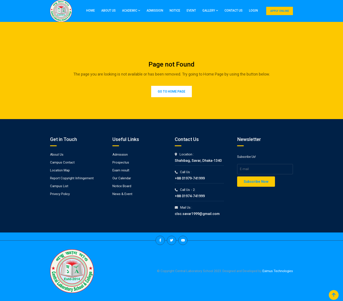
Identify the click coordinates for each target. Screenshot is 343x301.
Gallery (208, 10)
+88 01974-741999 (190, 196)
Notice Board (121, 186)
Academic (129, 10)
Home (90, 10)
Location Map (60, 170)
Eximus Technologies (277, 271)
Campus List (59, 186)
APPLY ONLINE (279, 10)
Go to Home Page (171, 91)
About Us (108, 10)
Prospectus (120, 162)
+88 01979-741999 (190, 178)
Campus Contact (62, 162)
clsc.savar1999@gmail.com (197, 214)
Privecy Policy (60, 194)
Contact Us (233, 10)
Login (253, 10)
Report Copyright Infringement (72, 178)
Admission (155, 10)
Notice (175, 10)
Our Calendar (121, 178)
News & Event (122, 194)
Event (191, 10)
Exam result (120, 170)
